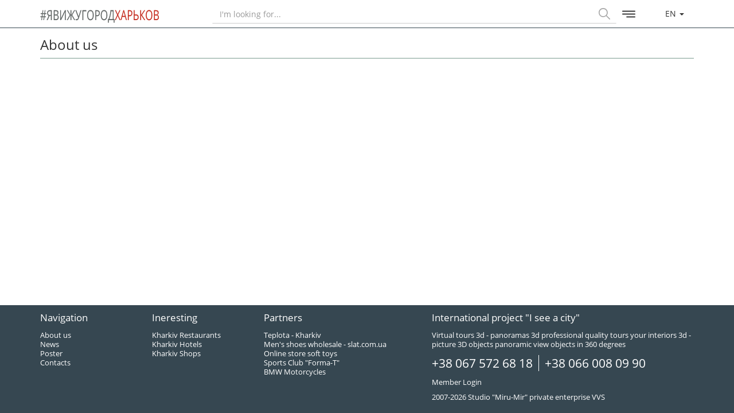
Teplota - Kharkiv (292, 335)
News (49, 344)
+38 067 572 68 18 (482, 363)
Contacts (55, 362)
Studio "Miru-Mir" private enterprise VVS (536, 397)
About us (55, 335)
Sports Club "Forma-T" (301, 362)
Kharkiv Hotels (177, 344)
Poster (51, 353)
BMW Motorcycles (295, 371)
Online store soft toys (300, 353)
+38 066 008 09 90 (595, 363)
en (674, 13)
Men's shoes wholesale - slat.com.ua (325, 344)
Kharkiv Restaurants (186, 335)
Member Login (457, 382)
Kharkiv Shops (176, 353)
